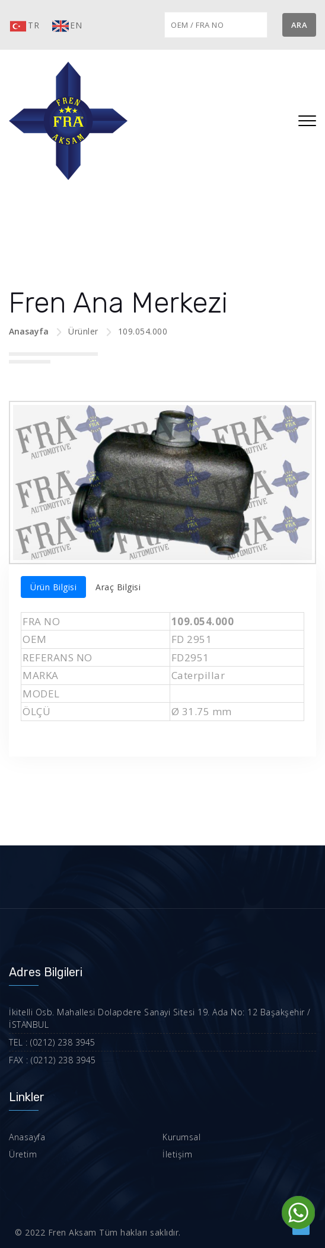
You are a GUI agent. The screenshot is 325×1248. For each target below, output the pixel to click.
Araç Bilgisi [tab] (118, 587)
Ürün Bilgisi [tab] (53, 587)
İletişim (177, 1154)
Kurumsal (181, 1137)
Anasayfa (29, 331)
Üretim (23, 1154)
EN (66, 26)
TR (24, 26)
